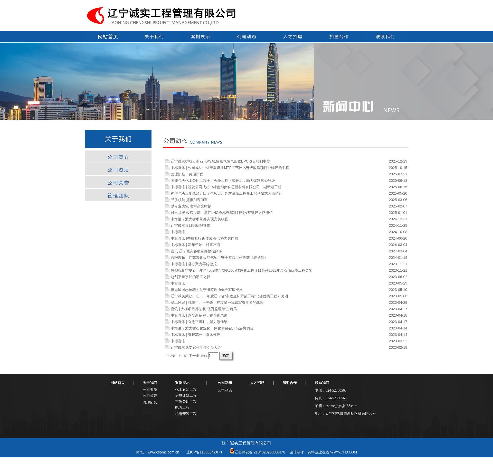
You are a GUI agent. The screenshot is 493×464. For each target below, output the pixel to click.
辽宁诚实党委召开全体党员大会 (196, 347)
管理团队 (150, 402)
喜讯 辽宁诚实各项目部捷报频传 (196, 251)
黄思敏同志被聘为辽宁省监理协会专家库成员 (207, 290)
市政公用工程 (186, 402)
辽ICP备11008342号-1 (204, 452)
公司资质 (150, 389)
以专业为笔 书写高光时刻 (191, 206)
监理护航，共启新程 (187, 174)
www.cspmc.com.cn (163, 452)
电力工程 (182, 407)
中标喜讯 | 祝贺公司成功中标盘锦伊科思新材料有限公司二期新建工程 (226, 187)
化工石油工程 (186, 389)
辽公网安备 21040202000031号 (260, 452)
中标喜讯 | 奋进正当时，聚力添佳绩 (199, 322)
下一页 (194, 356)
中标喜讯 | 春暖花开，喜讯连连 (195, 335)
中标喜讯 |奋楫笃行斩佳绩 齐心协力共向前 (204, 238)
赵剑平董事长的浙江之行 (190, 277)
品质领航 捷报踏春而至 (189, 200)
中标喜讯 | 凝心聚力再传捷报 (194, 264)
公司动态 (225, 390)
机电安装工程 (186, 414)
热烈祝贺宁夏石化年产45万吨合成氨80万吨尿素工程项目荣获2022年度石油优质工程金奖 (241, 270)
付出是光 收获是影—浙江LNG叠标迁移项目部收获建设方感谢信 (222, 213)
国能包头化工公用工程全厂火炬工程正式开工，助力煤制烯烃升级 (223, 180)
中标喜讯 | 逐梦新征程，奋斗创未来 (199, 315)
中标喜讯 (178, 232)
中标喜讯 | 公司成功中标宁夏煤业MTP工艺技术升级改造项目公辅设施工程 (230, 168)
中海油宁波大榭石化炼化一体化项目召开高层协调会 (212, 328)
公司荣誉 (150, 395)
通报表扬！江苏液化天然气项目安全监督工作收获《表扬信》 (219, 257)
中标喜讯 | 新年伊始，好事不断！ (197, 245)
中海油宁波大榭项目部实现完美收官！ (201, 219)
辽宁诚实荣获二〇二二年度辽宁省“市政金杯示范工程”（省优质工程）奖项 (229, 296)
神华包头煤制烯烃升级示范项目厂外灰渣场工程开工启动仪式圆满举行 (226, 193)
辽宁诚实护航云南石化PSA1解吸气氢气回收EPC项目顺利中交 (220, 161)
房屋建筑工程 (186, 395)
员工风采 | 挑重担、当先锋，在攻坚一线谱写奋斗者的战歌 (217, 302)
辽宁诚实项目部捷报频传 (190, 225)
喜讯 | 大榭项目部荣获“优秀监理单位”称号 (204, 309)
